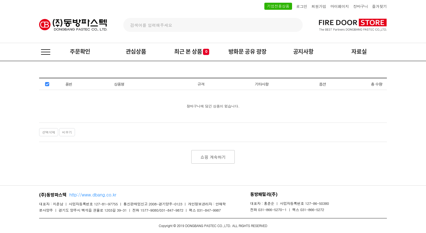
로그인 (301, 6)
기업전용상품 (278, 6)
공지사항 (303, 51)
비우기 (67, 132)
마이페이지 (339, 6)
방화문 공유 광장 (247, 51)
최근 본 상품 (191, 51)
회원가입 (318, 6)
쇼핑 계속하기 (213, 157)
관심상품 (136, 51)
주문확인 (80, 51)
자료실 (359, 51)
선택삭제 (48, 132)
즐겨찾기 (379, 6)
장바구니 (360, 6)
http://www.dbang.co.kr (92, 195)
